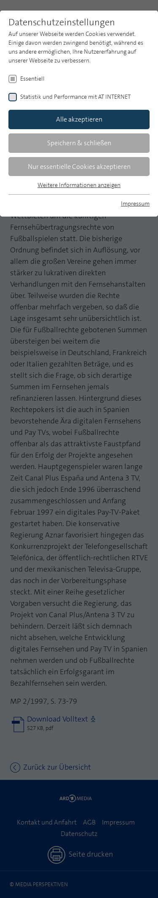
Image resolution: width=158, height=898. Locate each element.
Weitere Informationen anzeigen (79, 185)
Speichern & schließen (79, 142)
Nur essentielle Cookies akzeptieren (79, 166)
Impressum (135, 203)
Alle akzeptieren (79, 119)
